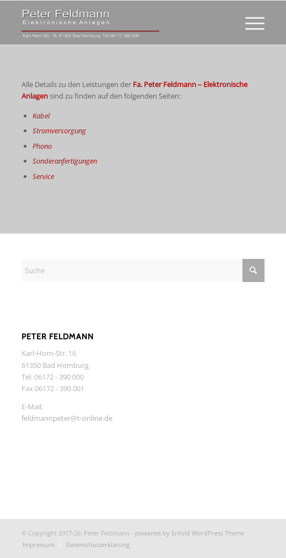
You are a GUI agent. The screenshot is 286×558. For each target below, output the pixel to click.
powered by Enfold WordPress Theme (189, 533)
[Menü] (249, 23)
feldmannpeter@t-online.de (66, 418)
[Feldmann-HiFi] (118, 23)
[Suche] (143, 270)
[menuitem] (249, 23)
